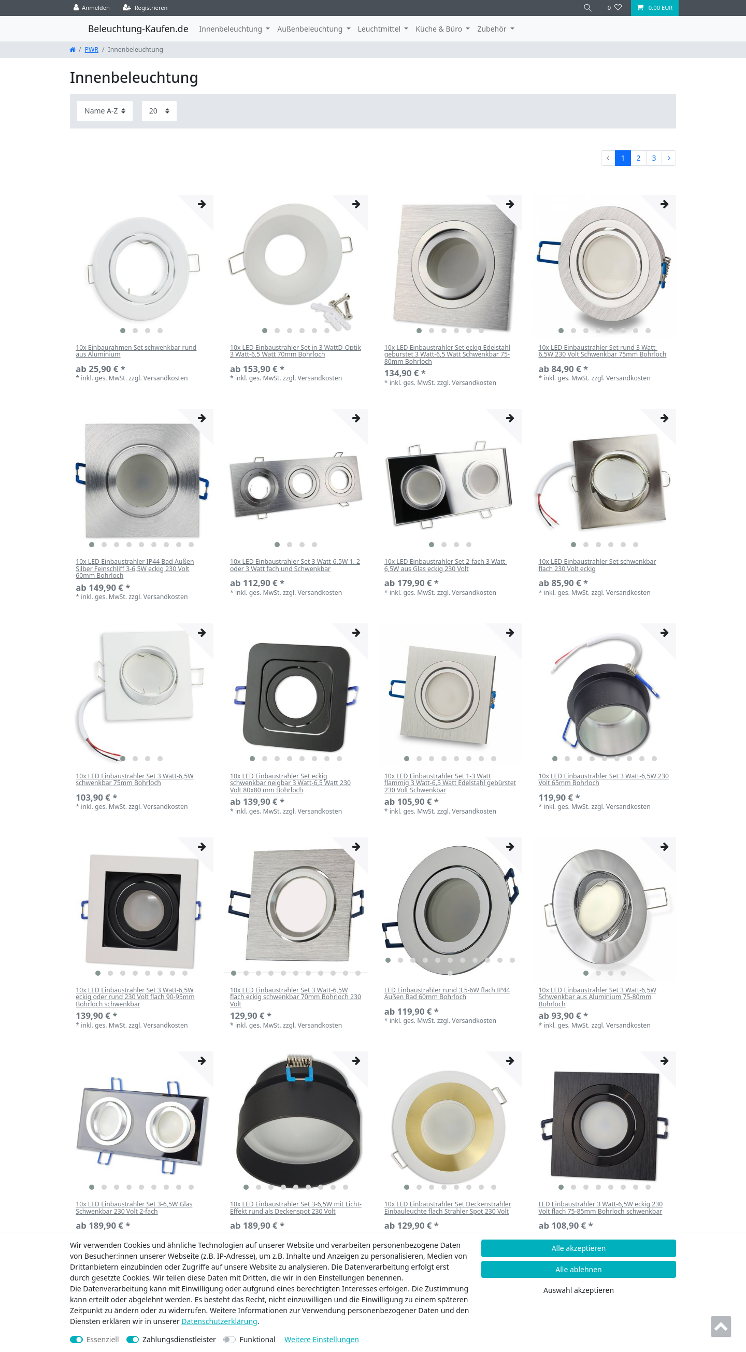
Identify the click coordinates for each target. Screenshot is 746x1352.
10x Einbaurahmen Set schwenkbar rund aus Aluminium (136, 351)
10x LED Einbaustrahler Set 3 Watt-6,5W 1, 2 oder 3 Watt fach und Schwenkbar (295, 565)
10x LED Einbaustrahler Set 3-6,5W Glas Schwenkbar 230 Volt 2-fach (134, 1208)
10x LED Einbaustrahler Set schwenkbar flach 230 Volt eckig (597, 565)
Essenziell (103, 1339)
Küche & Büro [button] (439, 29)
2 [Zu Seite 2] (638, 158)
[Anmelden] (92, 8)
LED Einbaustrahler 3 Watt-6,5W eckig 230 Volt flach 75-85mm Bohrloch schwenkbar (600, 1208)
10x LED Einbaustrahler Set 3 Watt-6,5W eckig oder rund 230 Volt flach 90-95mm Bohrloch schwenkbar (135, 997)
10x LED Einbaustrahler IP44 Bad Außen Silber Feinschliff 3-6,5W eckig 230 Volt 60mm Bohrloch (135, 568)
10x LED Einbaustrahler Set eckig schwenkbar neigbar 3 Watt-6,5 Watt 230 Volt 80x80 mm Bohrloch (290, 783)
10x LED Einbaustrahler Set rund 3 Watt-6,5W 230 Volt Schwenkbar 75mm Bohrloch (602, 351)
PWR (91, 49)
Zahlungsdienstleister (179, 1339)
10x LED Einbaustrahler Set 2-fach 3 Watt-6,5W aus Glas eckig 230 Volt (445, 565)
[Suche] (588, 8)
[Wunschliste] (614, 8)
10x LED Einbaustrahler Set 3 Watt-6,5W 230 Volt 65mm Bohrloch (603, 780)
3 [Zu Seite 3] (654, 158)
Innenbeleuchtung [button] (231, 29)
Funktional (257, 1339)
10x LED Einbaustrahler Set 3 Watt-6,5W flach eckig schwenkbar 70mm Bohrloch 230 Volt (295, 997)
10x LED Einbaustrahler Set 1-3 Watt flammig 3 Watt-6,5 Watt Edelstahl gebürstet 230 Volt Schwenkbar (450, 783)
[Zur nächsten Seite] (669, 158)
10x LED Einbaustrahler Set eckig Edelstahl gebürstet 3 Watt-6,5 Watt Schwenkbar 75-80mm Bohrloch (447, 354)
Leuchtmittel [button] (380, 29)
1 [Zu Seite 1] (623, 158)
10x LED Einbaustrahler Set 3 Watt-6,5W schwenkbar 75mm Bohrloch (134, 780)
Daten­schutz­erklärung (219, 1321)
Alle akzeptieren (579, 1248)
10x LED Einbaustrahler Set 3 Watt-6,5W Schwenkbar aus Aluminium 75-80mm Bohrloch (597, 997)
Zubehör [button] (492, 29)
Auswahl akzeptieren (578, 1290)
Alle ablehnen (578, 1269)
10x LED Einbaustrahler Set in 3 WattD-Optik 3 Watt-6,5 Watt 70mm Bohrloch (295, 351)
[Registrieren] (145, 8)
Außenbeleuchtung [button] (311, 29)
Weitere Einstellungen (321, 1339)
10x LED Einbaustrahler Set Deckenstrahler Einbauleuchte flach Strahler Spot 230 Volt (447, 1208)
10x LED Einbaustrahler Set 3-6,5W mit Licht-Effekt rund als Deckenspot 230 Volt (296, 1208)
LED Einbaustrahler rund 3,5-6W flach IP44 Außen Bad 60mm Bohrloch (447, 994)
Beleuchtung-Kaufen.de (138, 28)
